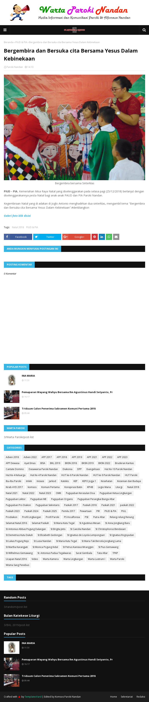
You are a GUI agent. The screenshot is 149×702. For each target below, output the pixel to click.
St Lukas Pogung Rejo (17, 541)
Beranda (8, 42)
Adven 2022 (30, 457)
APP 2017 (47, 457)
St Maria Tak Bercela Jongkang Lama (101, 541)
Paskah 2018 (90, 505)
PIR (98, 511)
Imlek (29, 481)
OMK (58, 493)
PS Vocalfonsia (72, 517)
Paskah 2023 (13, 511)
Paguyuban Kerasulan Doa (80, 493)
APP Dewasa (12, 463)
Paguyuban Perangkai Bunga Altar (96, 499)
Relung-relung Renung (122, 517)
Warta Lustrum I (96, 559)
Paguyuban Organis (62, 499)
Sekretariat (127, 696)
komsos (32, 487)
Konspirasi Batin (73, 487)
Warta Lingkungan (73, 559)
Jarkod (52, 481)
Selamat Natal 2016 (16, 523)
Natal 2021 (12, 493)
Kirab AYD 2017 (14, 487)
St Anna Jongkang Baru (117, 523)
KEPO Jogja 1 (89, 481)
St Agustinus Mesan (89, 523)
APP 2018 (62, 457)
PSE (86, 517)
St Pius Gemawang (108, 547)
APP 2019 (77, 457)
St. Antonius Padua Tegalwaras (54, 553)
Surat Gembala (84, 553)
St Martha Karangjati (17, 547)
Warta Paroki (117, 559)
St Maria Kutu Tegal (64, 523)
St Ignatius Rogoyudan (122, 535)
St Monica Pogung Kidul (45, 547)
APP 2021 (92, 457)
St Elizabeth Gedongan (50, 535)
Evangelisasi (93, 469)
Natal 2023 (45, 493)
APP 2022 (107, 457)
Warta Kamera (51, 559)
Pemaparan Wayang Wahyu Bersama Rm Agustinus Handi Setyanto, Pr (67, 392)
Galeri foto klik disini (17, 216)
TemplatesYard (33, 696)
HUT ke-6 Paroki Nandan (74, 475)
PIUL (123, 511)
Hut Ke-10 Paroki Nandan (118, 469)
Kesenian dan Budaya (129, 481)
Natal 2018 (18, 227)
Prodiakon (11, 517)
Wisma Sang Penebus (17, 565)
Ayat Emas (30, 463)
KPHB (90, 487)
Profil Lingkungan (31, 517)
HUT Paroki (131, 475)
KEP (75, 481)
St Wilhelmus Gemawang (19, 553)
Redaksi (141, 696)
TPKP (115, 553)
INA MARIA (28, 375)
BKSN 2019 (88, 463)
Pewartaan (86, 511)
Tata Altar (102, 553)
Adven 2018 (12, 457)
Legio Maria (104, 487)
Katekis (65, 481)
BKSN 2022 (104, 463)
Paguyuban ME (38, 499)
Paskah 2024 (31, 511)
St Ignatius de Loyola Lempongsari (86, 535)
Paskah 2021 (108, 505)
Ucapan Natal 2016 (16, 559)
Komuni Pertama (50, 487)
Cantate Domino (15, 469)
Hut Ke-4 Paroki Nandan (43, 475)
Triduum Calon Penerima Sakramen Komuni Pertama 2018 (58, 408)
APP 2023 (122, 457)
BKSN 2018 (71, 463)
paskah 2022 (127, 505)
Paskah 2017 (71, 505)
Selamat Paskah (40, 523)
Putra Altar (99, 517)
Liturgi (119, 487)
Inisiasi (40, 481)
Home (113, 696)
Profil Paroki (52, 517)
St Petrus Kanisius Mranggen (78, 547)
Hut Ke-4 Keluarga (15, 475)
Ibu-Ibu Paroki (13, 481)
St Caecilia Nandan (80, 529)
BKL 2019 (55, 463)
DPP (79, 469)
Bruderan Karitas (124, 463)
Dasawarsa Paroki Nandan (43, 469)
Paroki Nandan (15, 67)
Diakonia (67, 469)
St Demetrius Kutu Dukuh (19, 535)
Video (35, 559)
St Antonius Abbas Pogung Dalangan (26, 529)
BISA (42, 463)
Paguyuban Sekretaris (47, 505)
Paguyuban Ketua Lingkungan (116, 493)
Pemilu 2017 (68, 511)
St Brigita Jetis (58, 529)
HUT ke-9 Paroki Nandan (106, 475)
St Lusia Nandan (42, 541)
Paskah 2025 (50, 511)
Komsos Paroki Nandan (68, 696)
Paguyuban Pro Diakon (18, 505)
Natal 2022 (28, 493)
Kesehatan (106, 481)
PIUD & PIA (21, 42)
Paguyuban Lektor (16, 499)
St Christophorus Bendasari (110, 529)
